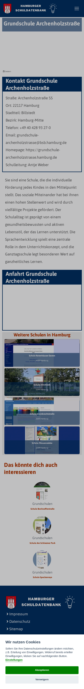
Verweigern (42, 679)
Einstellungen (14, 659)
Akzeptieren (42, 670)
